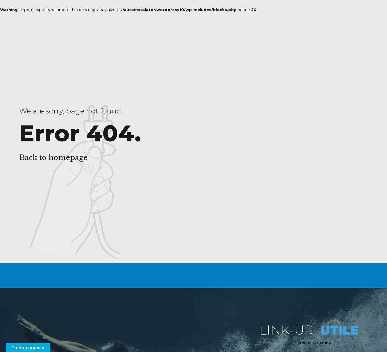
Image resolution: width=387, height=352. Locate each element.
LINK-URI (309, 330)
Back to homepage (53, 157)
